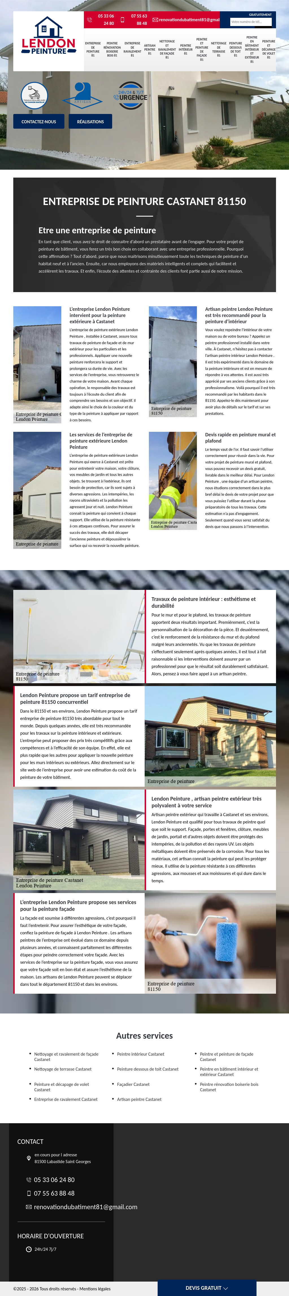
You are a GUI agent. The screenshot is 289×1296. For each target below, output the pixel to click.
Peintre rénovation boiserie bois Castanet (229, 1087)
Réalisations (90, 121)
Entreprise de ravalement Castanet (66, 1099)
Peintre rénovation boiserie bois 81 (112, 49)
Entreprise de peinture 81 (93, 49)
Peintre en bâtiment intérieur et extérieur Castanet (229, 1071)
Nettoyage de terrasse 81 (218, 49)
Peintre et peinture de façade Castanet (226, 1056)
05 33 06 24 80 (100, 19)
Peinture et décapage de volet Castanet (61, 1087)
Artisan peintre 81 (149, 50)
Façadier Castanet (133, 1084)
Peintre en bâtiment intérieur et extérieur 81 (252, 50)
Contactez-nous (39, 121)
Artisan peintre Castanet (139, 1099)
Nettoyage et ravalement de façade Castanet (66, 1056)
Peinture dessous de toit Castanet (148, 1069)
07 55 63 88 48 (133, 19)
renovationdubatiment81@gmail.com (182, 20)
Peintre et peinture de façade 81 (201, 49)
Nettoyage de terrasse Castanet (63, 1069)
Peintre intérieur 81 (186, 50)
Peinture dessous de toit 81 (235, 49)
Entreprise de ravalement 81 (133, 49)
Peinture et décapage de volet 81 (269, 49)
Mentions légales (94, 1288)
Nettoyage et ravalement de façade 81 (167, 49)
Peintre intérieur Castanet (140, 1054)
